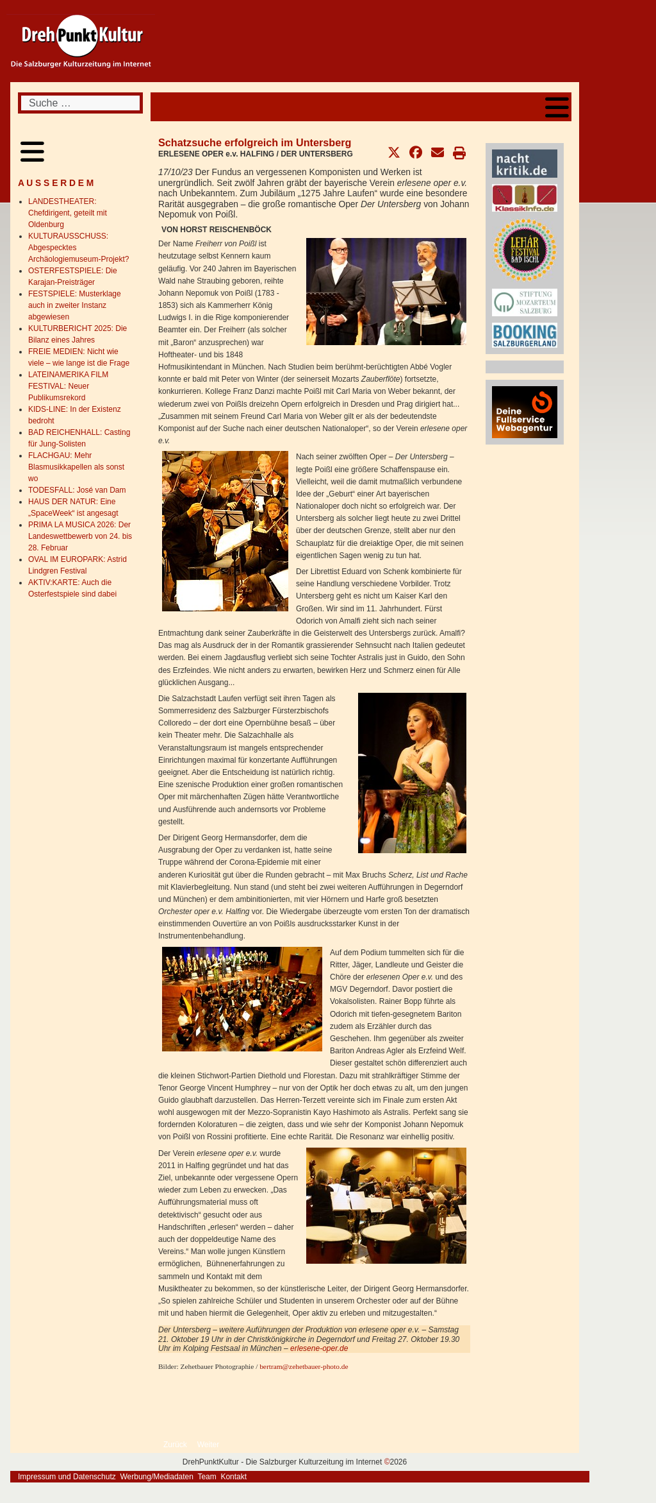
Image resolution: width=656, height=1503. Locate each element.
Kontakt (233, 1476)
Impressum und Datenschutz (67, 1476)
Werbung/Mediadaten (156, 1476)
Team (206, 1476)
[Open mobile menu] (557, 106)
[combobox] (80, 103)
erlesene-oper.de (319, 1348)
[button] (394, 152)
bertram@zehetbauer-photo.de (303, 1366)
